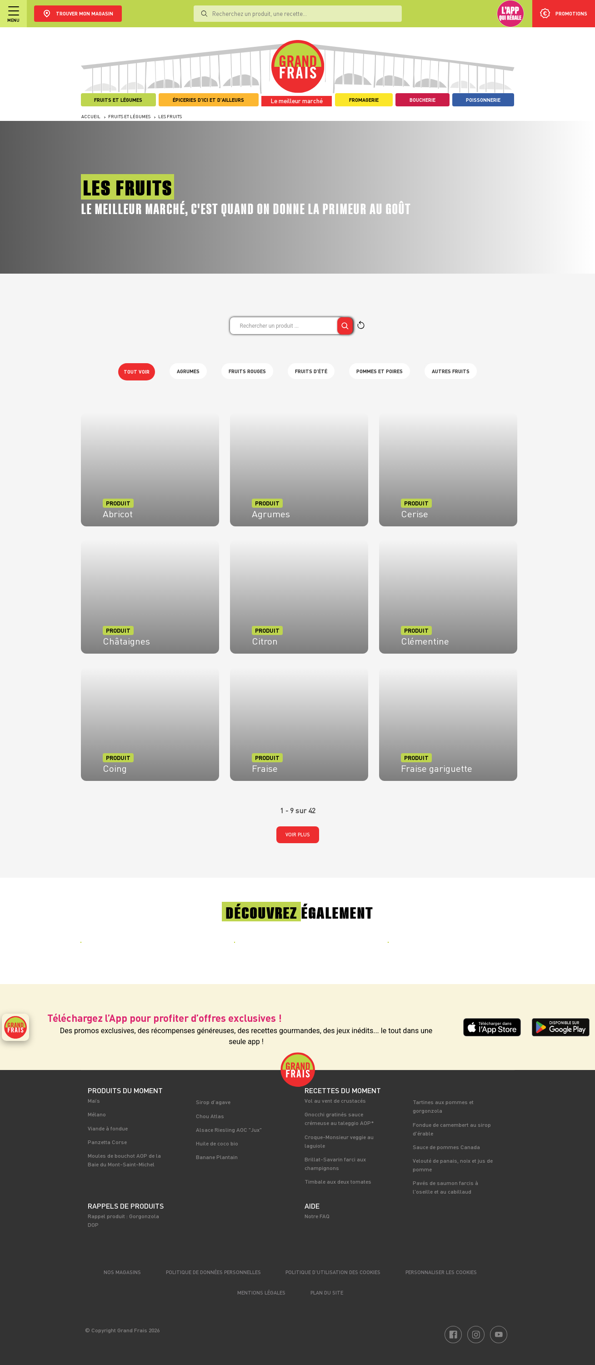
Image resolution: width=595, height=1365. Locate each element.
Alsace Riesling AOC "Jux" (229, 1129)
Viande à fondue (108, 1128)
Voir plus (297, 834)
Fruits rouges (247, 371)
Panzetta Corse (107, 1141)
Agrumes (188, 371)
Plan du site (326, 1292)
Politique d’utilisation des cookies (332, 1272)
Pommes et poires (379, 371)
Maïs (94, 1100)
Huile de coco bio (217, 1143)
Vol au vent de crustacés (335, 1100)
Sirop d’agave (213, 1101)
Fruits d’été (311, 371)
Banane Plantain (217, 1156)
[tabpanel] (144, 949)
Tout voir (137, 371)
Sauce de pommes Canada (446, 1146)
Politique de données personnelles (213, 1272)
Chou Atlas (210, 1116)
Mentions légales (261, 1292)
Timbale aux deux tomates (338, 1181)
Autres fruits (451, 371)
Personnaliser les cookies (441, 1272)
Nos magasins (122, 1272)
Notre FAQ (317, 1216)
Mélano (97, 1114)
